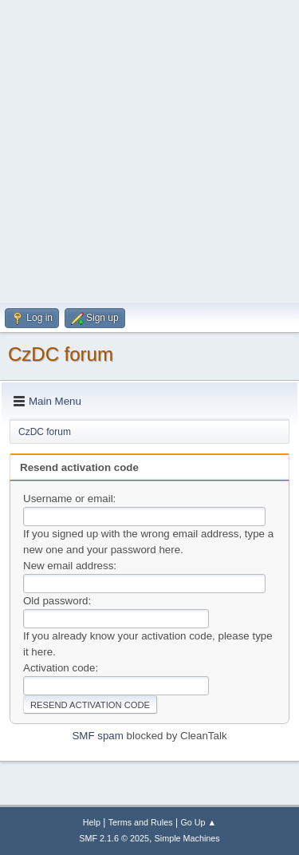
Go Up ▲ (198, 822)
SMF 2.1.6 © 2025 (114, 838)
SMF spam (97, 736)
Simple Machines (187, 838)
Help (91, 822)
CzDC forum (60, 354)
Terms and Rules (140, 822)
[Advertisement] (149, 149)
